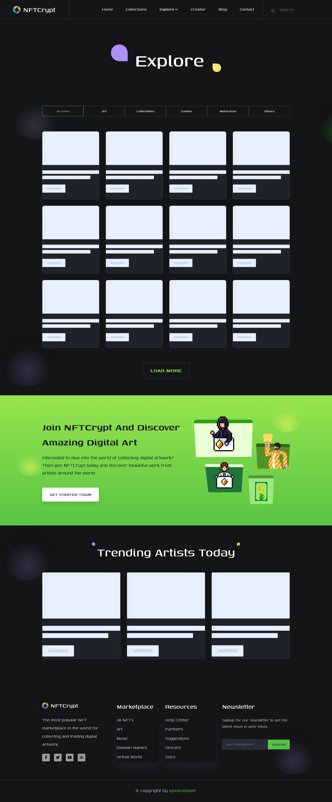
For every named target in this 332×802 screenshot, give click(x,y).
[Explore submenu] (176, 9)
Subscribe (280, 744)
